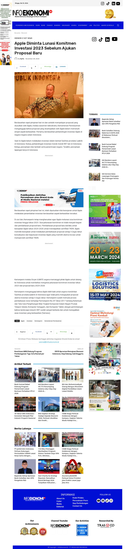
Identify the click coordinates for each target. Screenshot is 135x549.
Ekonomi (24, 33)
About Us (61, 498)
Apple (23, 321)
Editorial (60, 507)
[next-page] (93, 188)
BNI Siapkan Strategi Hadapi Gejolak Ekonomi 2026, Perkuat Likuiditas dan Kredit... (48, 416)
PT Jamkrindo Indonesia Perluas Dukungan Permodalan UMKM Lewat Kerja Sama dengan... (25, 452)
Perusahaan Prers (80, 501)
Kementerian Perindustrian (53, 321)
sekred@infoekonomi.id (49, 342)
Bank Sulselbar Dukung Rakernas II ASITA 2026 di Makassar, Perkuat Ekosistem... (111, 133)
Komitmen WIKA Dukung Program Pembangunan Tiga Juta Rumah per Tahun (29, 353)
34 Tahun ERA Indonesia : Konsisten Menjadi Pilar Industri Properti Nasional (25, 415)
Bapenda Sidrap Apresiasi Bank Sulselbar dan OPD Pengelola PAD (24, 478)
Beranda (17, 33)
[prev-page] (90, 188)
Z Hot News (27, 38)
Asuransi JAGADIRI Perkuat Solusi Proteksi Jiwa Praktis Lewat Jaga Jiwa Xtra (71, 479)
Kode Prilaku (78, 498)
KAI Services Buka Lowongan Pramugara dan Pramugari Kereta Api (110, 177)
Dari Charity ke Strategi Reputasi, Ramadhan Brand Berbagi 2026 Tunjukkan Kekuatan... (47, 479)
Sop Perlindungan (80, 503)
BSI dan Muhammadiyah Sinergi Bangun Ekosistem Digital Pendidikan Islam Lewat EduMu (72, 387)
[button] (118, 25)
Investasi (29, 321)
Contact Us (77, 506)
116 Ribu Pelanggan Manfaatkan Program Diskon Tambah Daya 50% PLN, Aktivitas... (48, 452)
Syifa (22, 58)
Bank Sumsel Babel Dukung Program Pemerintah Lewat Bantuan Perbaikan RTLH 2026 (24, 388)
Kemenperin (38, 321)
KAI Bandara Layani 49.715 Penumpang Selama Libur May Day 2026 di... (47, 387)
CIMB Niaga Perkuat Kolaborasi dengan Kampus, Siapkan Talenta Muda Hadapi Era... (72, 416)
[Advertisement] (48, 173)
